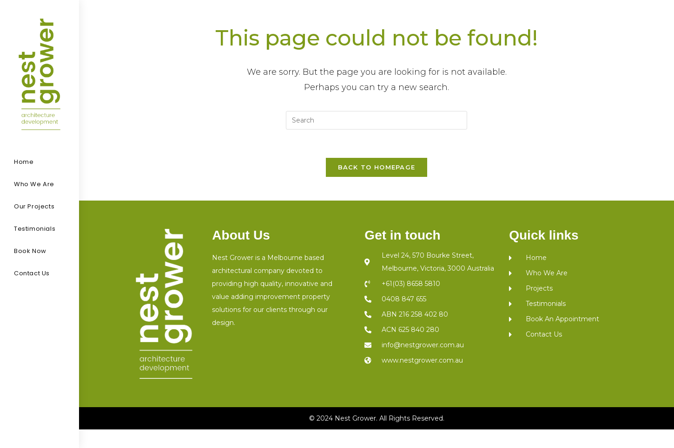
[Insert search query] (376, 120)
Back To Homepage (377, 167)
